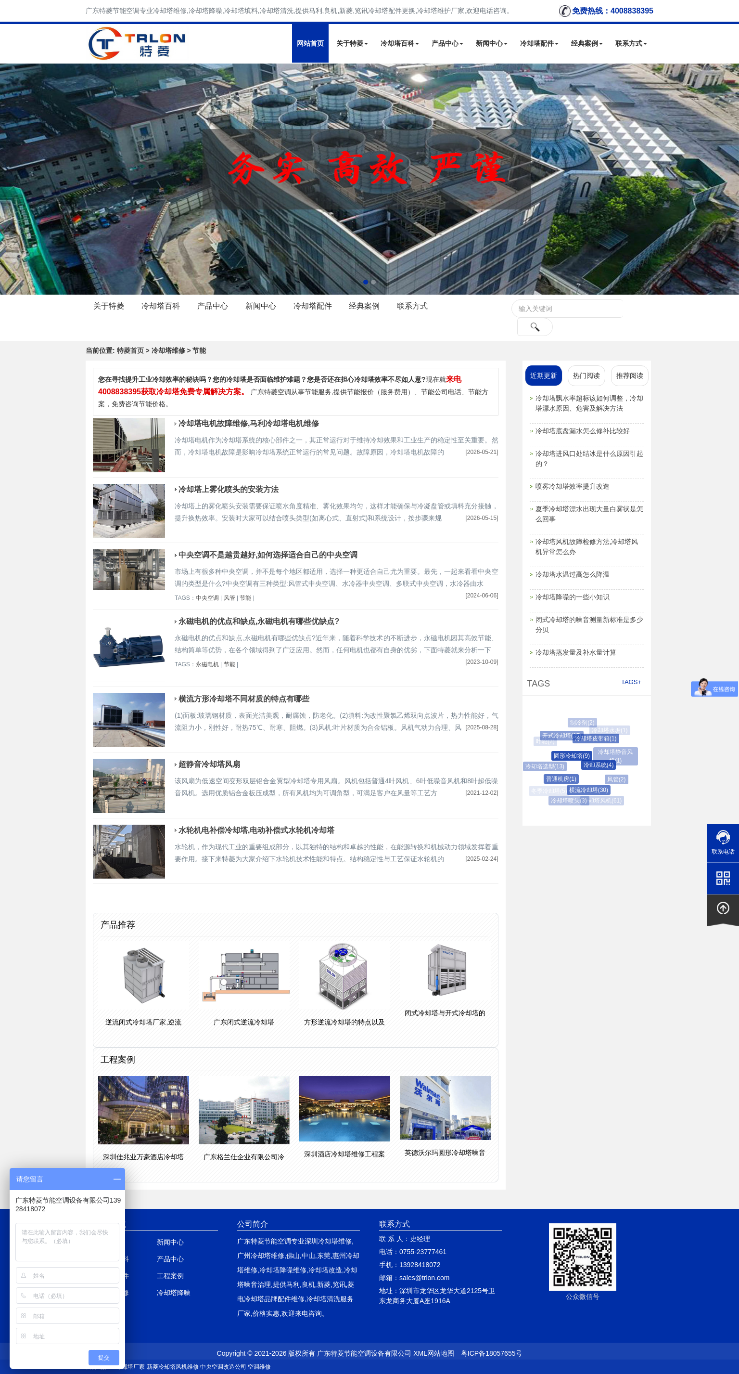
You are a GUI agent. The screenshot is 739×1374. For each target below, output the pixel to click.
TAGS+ (631, 682)
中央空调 (207, 598)
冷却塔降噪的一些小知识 (572, 597)
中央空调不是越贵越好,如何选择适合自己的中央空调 (267, 555)
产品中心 (447, 43)
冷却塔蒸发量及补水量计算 (575, 652)
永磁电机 (207, 664)
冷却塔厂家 (130, 1366)
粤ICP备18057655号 (491, 1353)
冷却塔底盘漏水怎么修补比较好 (582, 431)
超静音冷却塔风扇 (209, 764)
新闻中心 (492, 43)
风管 (229, 598)
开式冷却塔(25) (564, 735)
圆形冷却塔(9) (576, 755)
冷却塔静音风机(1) (616, 756)
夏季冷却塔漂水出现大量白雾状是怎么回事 (589, 514)
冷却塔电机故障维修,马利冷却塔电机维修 (248, 423)
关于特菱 (352, 43)
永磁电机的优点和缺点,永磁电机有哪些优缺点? (258, 621)
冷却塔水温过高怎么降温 (572, 574)
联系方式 (631, 43)
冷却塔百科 (400, 43)
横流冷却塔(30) (591, 790)
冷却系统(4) (602, 765)
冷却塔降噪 (174, 1292)
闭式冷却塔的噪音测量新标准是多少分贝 (589, 625)
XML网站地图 (433, 1353)
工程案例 (170, 1276)
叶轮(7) (545, 741)
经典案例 (587, 43)
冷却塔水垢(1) (610, 730)
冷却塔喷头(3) (571, 800)
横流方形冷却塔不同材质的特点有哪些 (243, 699)
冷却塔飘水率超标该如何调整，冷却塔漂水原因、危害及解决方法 (589, 403)
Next (9, 179)
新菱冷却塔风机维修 (173, 1366)
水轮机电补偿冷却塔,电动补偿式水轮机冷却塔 (256, 830)
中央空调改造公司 (223, 1366)
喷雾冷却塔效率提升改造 (572, 486)
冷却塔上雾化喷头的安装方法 (228, 489)
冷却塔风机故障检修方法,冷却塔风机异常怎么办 (586, 547)
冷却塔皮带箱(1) (599, 738)
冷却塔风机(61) (603, 800)
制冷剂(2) (584, 722)
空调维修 (259, 1366)
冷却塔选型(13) (546, 766)
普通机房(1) (564, 779)
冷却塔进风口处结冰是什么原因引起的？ (589, 458)
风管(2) (618, 779)
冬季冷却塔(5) (549, 791)
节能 (245, 598)
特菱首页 (130, 350)
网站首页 (310, 43)
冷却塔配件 (539, 43)
